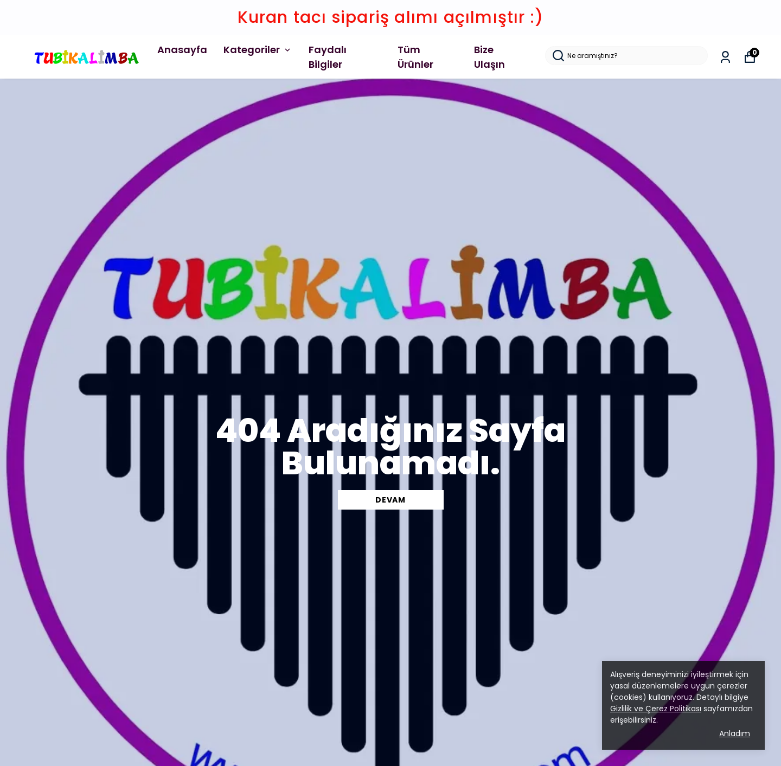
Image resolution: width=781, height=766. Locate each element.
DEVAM (390, 499)
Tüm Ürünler (415, 57)
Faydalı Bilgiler (328, 57)
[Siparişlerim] (725, 57)
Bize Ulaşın (489, 57)
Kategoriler (257, 49)
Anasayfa (182, 49)
